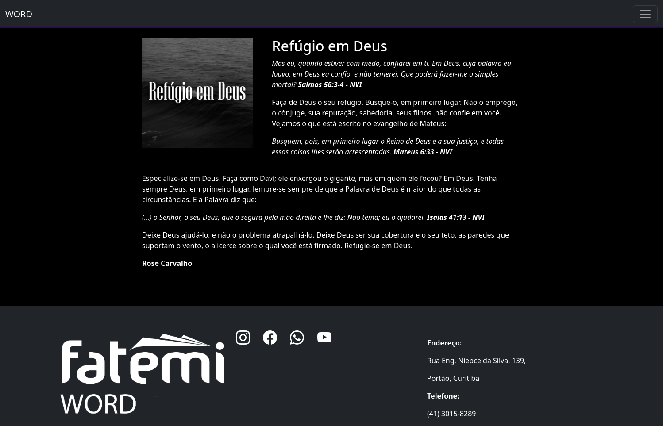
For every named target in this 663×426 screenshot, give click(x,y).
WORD (18, 14)
